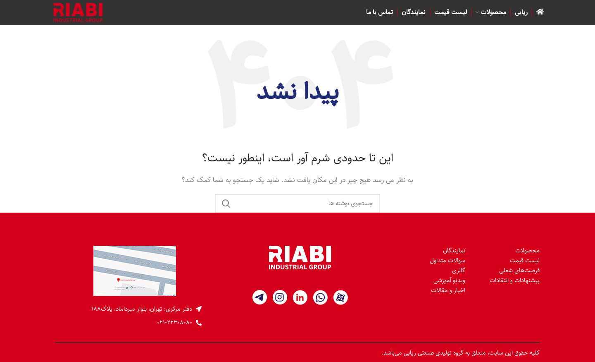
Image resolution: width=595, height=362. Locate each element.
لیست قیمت (525, 260)
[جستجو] (297, 203)
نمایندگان (454, 250)
